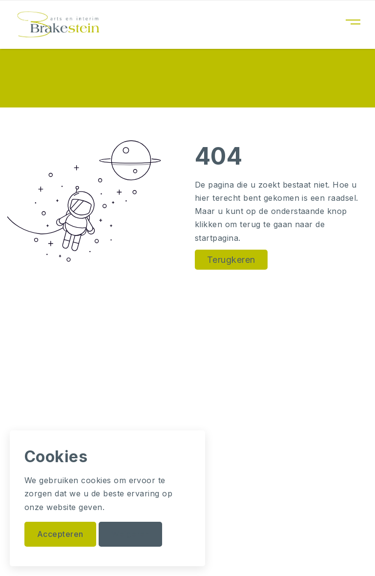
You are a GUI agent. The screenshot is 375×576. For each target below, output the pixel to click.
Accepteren (60, 534)
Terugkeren (231, 260)
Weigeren (130, 534)
